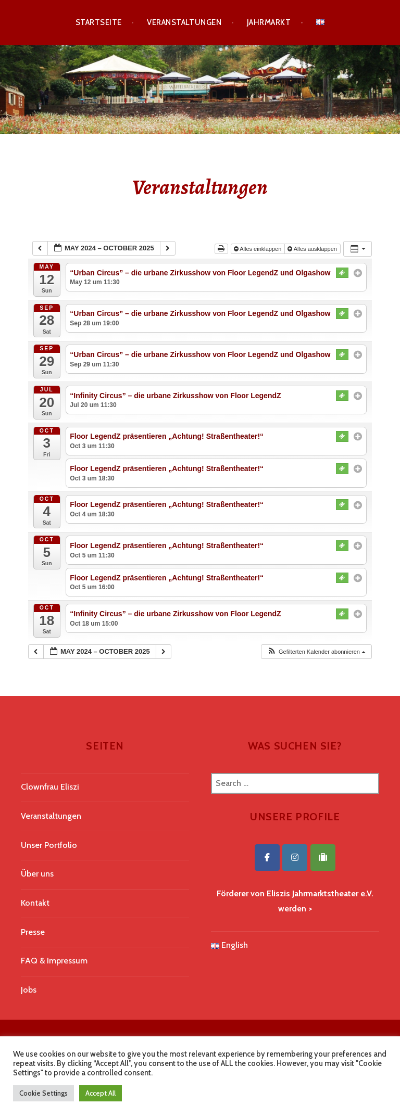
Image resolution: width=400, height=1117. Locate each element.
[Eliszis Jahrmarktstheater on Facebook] (267, 857)
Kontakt (35, 903)
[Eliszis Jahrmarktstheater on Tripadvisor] (322, 857)
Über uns (37, 874)
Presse (33, 932)
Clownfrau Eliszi (50, 787)
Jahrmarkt (269, 22)
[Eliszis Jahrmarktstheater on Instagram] (294, 857)
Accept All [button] (100, 1093)
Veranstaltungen (184, 22)
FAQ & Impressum (54, 961)
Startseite (99, 22)
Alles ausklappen (313, 249)
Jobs (28, 990)
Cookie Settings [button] (43, 1093)
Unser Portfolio (49, 845)
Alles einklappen (258, 249)
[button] (316, 652)
